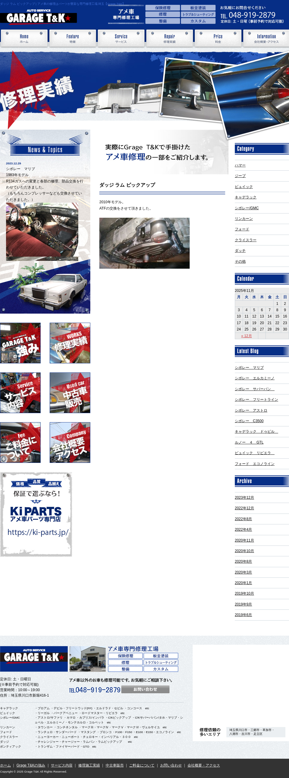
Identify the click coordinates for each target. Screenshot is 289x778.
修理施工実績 (89, 765)
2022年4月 (243, 529)
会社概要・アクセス (204, 765)
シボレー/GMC (247, 208)
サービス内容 (62, 765)
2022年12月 (244, 508)
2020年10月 (244, 551)
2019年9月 (243, 604)
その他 (240, 261)
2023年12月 (244, 497)
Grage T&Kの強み (31, 765)
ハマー (240, 165)
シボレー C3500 (249, 421)
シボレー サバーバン (255, 389)
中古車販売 (115, 765)
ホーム (24, 38)
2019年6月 (243, 615)
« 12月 (246, 336)
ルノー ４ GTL (249, 442)
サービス (121, 38)
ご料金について (141, 765)
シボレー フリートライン (256, 399)
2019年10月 (244, 593)
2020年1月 (243, 583)
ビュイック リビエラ (255, 453)
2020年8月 (243, 561)
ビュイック (244, 187)
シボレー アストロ (251, 410)
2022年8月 (243, 519)
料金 (218, 38)
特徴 (72, 38)
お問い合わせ (171, 765)
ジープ (240, 176)
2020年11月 (244, 540)
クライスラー (245, 240)
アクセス (241, 684)
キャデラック (245, 197)
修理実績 (169, 38)
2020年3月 (243, 572)
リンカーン (244, 219)
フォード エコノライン (255, 464)
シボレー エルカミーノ (255, 378)
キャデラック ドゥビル (256, 431)
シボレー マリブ (249, 367)
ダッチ (240, 250)
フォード (242, 229)
